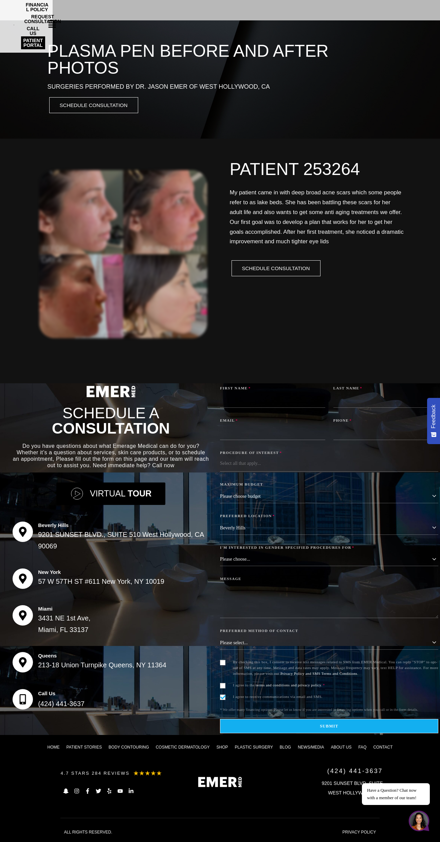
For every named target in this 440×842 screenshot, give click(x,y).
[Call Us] (23, 700)
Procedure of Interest (251, 454)
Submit (329, 727)
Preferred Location (247, 517)
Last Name (348, 389)
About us (341, 748)
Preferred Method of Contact (259, 632)
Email (229, 421)
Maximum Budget (241, 485)
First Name (235, 389)
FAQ (362, 748)
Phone (342, 421)
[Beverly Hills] (23, 533)
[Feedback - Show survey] (433, 421)
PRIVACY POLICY (359, 833)
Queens (47, 657)
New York (49, 573)
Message (230, 580)
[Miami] (23, 616)
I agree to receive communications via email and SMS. (278, 698)
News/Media (311, 748)
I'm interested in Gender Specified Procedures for (287, 548)
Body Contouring (129, 748)
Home (54, 748)
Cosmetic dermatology (183, 748)
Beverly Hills (53, 526)
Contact (382, 748)
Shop (222, 748)
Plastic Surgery (254, 748)
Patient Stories (84, 748)
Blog (285, 748)
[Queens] (23, 663)
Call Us (46, 694)
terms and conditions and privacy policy (288, 686)
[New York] (23, 579)
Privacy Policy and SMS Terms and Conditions (318, 674)
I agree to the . (279, 686)
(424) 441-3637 (61, 704)
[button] (423, 8)
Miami (45, 610)
